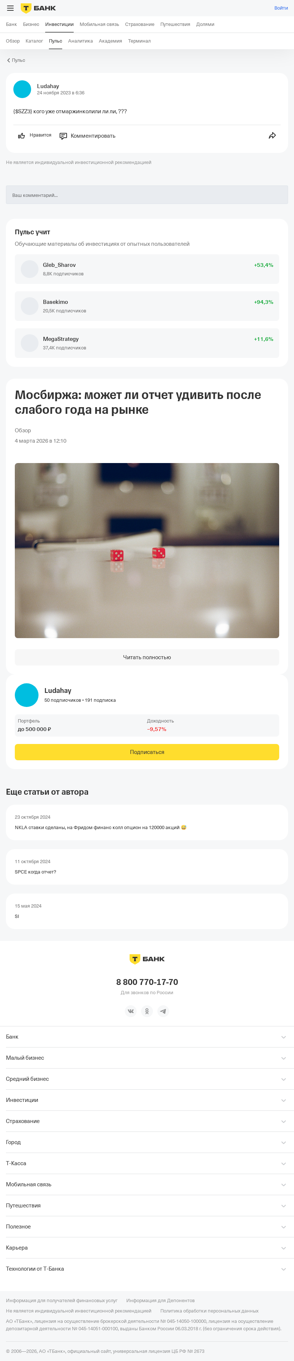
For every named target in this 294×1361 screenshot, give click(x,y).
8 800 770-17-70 (147, 982)
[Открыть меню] (10, 8)
